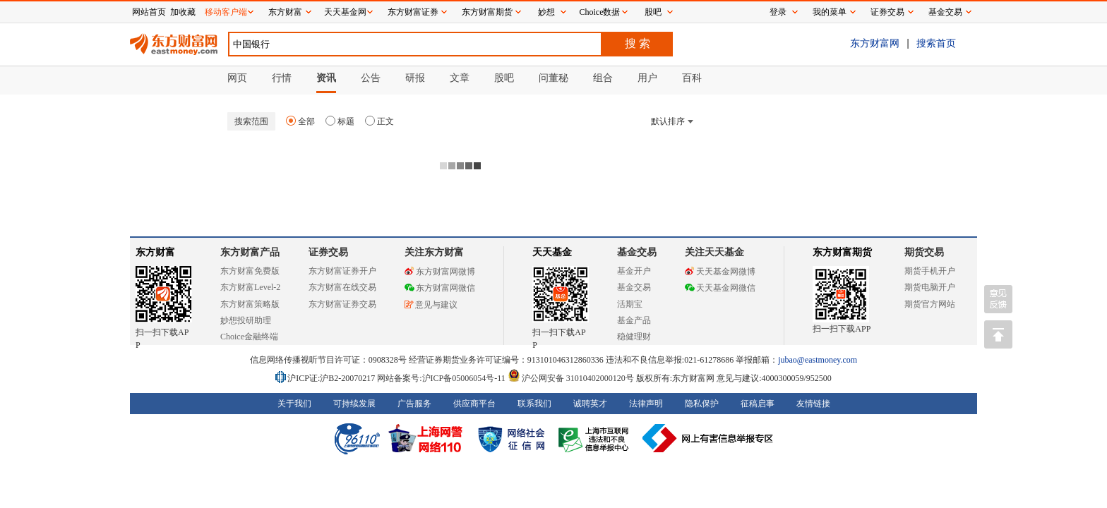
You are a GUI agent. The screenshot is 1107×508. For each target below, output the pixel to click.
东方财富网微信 (440, 288)
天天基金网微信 (720, 288)
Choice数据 (600, 12)
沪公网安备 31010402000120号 (571, 378)
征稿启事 (757, 404)
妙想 (546, 12)
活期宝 (629, 304)
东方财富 (155, 252)
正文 (379, 121)
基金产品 (634, 320)
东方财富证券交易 (342, 304)
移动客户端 (226, 12)
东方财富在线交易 (342, 287)
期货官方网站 (929, 304)
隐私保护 (702, 404)
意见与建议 (431, 305)
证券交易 (887, 12)
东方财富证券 (413, 12)
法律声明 (646, 404)
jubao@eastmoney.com (817, 360)
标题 (339, 121)
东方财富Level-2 (250, 287)
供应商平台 (474, 404)
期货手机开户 (929, 271)
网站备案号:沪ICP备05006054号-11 (442, 378)
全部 (300, 121)
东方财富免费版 (250, 271)
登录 (778, 12)
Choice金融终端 (249, 336)
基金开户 (634, 271)
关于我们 (294, 404)
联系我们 (534, 404)
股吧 (653, 12)
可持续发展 (354, 404)
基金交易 (634, 287)
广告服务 (414, 404)
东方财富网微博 (440, 272)
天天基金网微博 (720, 272)
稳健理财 (634, 336)
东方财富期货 (842, 252)
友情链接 (813, 404)
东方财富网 (874, 43)
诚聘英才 (590, 404)
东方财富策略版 (250, 304)
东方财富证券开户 (342, 271)
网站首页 (149, 12)
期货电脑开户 (929, 287)
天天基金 (552, 252)
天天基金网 (345, 12)
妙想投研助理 (245, 320)
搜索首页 (936, 43)
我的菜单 (829, 12)
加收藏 (183, 12)
